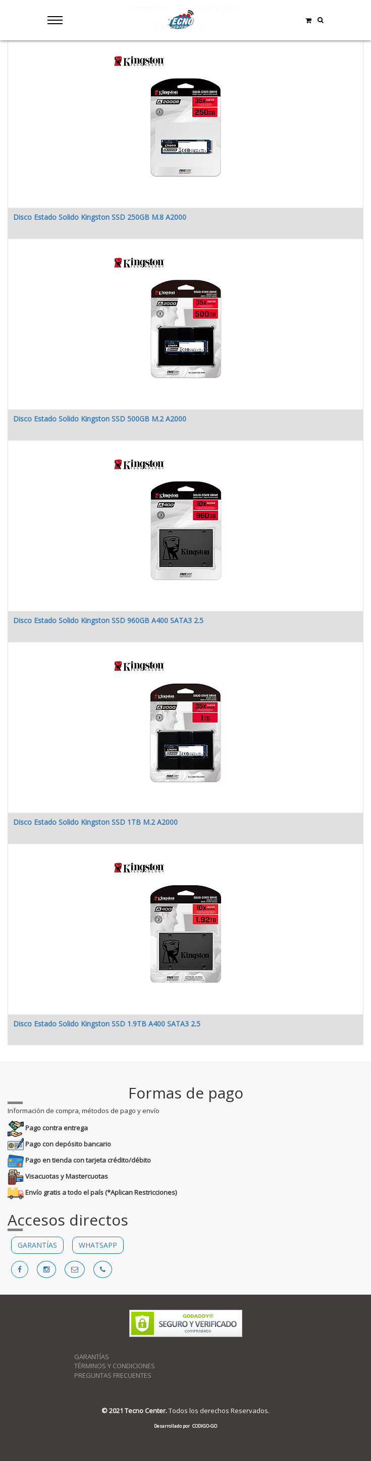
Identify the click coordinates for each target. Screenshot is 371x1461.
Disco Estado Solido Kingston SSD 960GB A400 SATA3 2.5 (108, 620)
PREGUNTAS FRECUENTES (112, 1375)
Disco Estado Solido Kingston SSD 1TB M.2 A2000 (95, 822)
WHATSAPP (98, 1245)
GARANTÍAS (37, 1245)
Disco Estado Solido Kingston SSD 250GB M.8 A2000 (99, 217)
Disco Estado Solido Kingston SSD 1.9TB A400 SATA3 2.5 (106, 1023)
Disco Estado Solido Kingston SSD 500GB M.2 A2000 (99, 418)
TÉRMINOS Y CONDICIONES (114, 1365)
